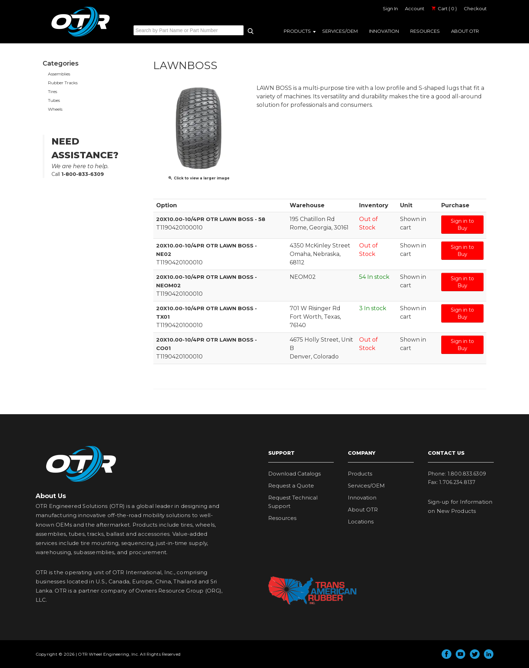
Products (297, 31)
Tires (52, 91)
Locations (361, 521)
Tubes (54, 100)
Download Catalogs (294, 473)
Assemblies (59, 73)
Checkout (475, 8)
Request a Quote (291, 485)
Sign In (390, 8)
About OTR (465, 31)
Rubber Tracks (63, 82)
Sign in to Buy (462, 224)
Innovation (384, 31)
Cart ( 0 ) (444, 8)
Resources (425, 31)
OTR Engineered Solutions (80, 36)
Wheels (55, 109)
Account (414, 8)
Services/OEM (340, 31)
